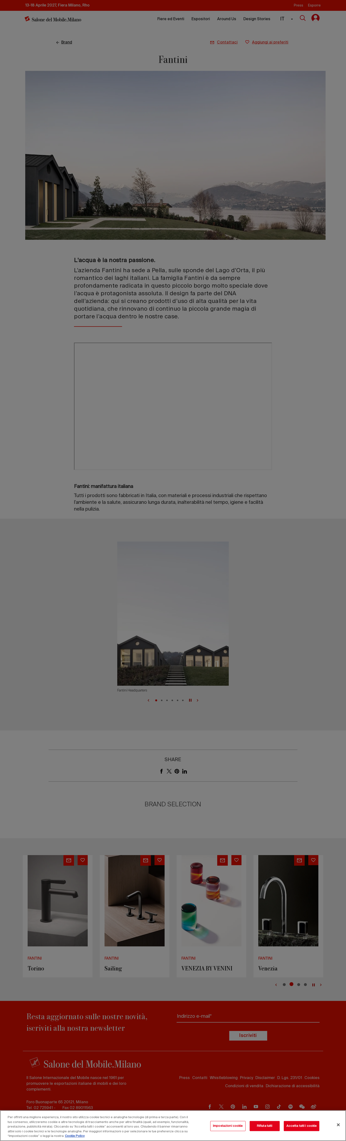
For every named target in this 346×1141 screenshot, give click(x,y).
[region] (173, 1125)
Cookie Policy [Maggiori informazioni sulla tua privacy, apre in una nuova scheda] (75, 1136)
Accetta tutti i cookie (301, 1126)
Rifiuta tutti (264, 1126)
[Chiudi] (338, 1125)
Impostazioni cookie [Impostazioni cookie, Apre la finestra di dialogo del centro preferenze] (228, 1126)
